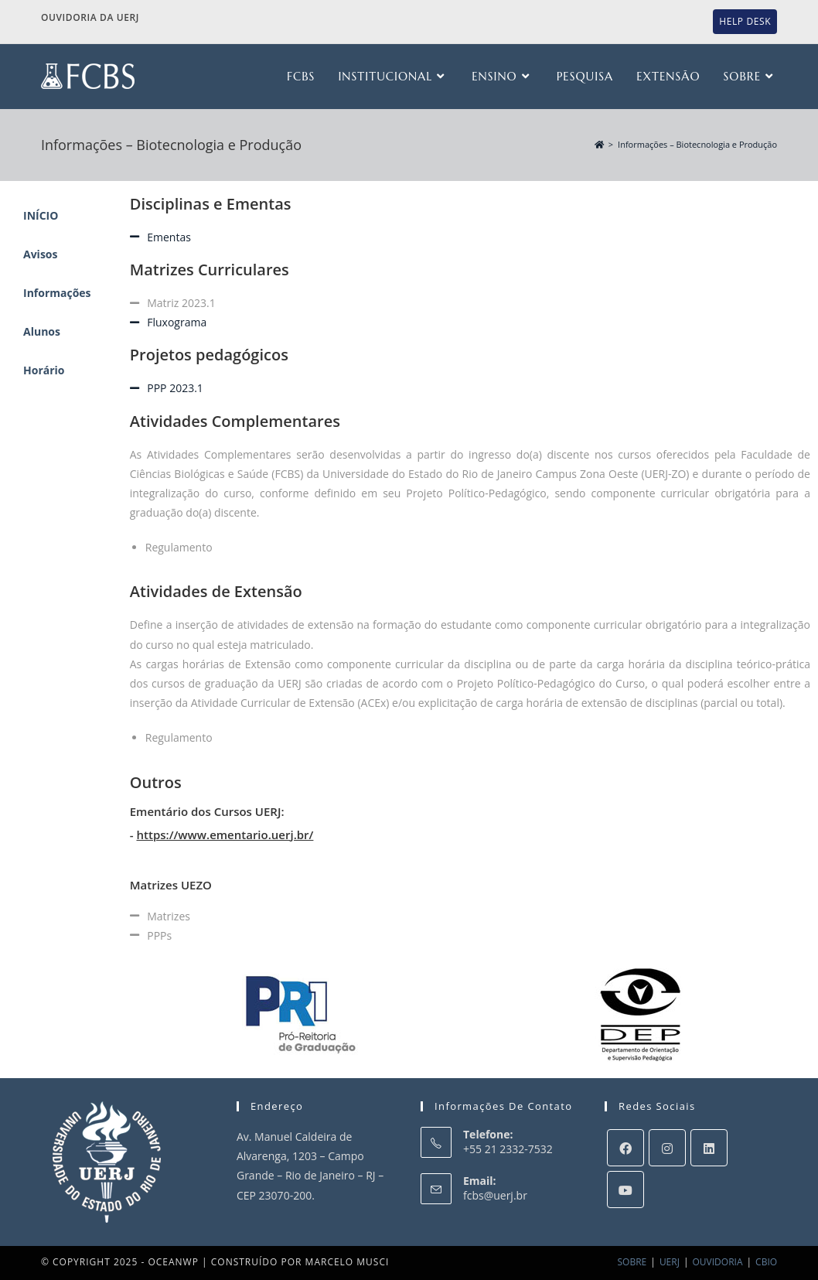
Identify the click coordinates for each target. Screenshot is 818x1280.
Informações (57, 292)
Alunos (41, 331)
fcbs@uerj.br (495, 1195)
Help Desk (745, 21)
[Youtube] (625, 1189)
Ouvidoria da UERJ (90, 17)
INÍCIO (40, 215)
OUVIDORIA (718, 1261)
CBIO (766, 1261)
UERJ (670, 1261)
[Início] (599, 144)
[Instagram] (667, 1147)
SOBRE (632, 1261)
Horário (44, 370)
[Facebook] (625, 1147)
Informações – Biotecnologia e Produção (697, 144)
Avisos (40, 254)
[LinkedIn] (709, 1147)
